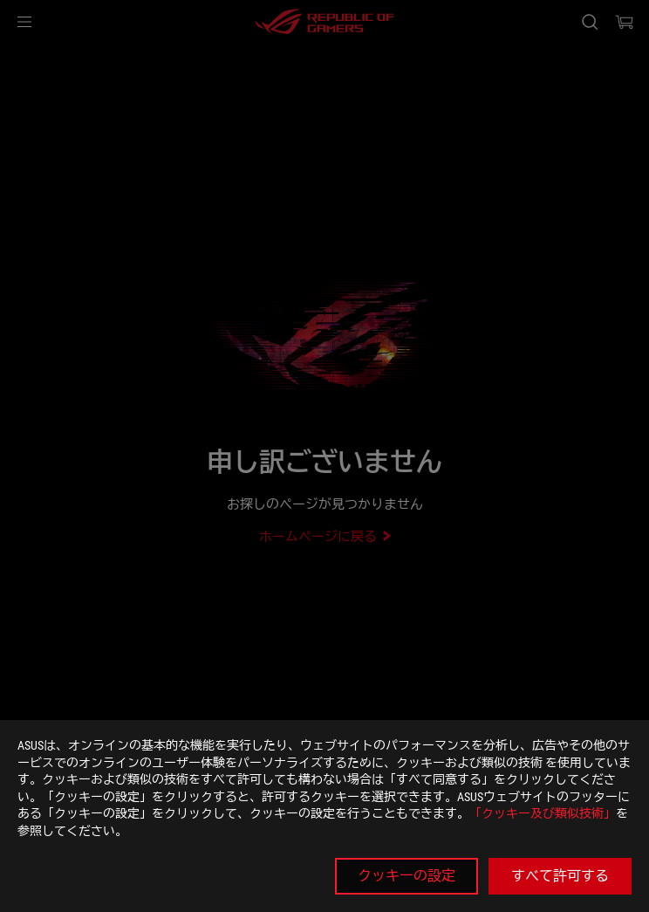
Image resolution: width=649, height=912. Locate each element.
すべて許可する (560, 875)
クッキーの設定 (406, 875)
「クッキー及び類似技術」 (542, 813)
